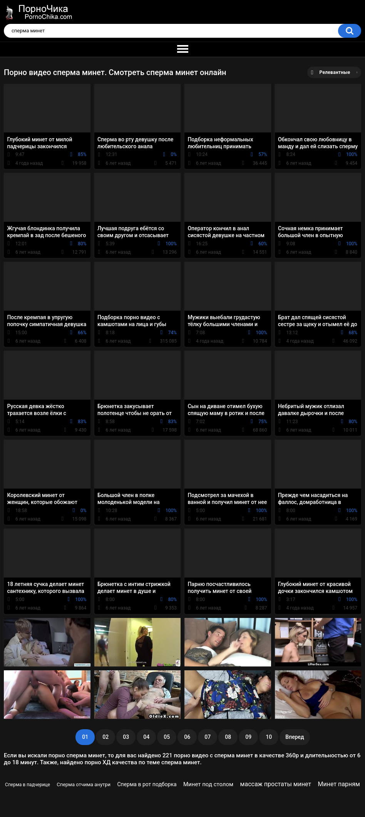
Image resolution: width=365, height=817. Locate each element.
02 (105, 737)
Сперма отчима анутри (84, 784)
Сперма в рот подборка (146, 784)
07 (207, 737)
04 (146, 737)
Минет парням (339, 784)
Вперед (294, 737)
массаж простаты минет (275, 784)
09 (248, 737)
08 (228, 737)
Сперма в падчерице (27, 784)
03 (126, 737)
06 (187, 737)
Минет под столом (208, 784)
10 (269, 737)
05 (167, 737)
